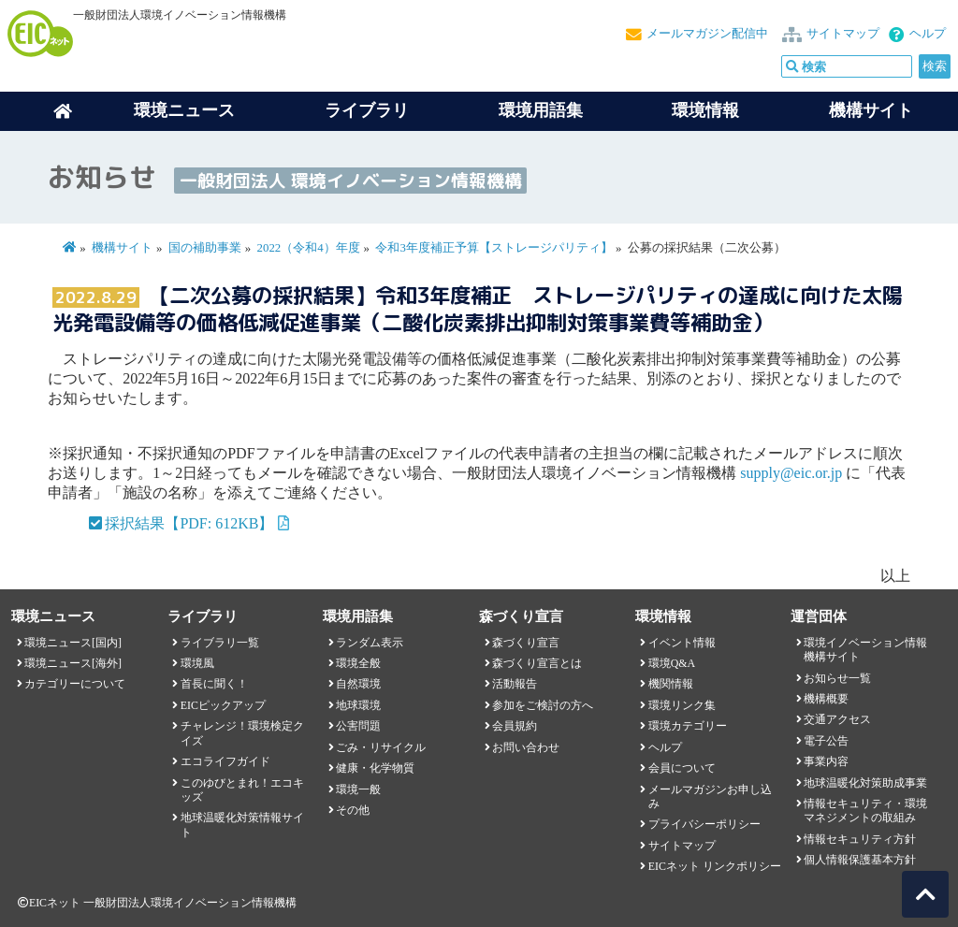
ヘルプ (927, 33)
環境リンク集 (682, 705)
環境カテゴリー (687, 725)
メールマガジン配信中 (707, 33)
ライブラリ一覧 (220, 642)
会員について (682, 768)
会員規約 (514, 725)
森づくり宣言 (525, 642)
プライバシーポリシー (704, 824)
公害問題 (358, 725)
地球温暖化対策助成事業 (865, 782)
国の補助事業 (204, 247)
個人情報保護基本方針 (860, 859)
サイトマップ (842, 33)
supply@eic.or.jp (791, 473)
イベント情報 (682, 642)
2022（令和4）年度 (308, 247)
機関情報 (670, 683)
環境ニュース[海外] (73, 663)
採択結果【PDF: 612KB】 (189, 523)
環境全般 (358, 663)
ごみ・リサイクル (381, 747)
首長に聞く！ (214, 683)
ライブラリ (367, 110)
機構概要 (826, 698)
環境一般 (358, 789)
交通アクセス (837, 719)
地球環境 (358, 705)
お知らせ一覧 (837, 678)
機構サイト (871, 110)
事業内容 (826, 761)
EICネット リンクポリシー (714, 866)
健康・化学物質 (375, 768)
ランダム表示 (369, 642)
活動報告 (514, 683)
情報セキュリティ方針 (860, 839)
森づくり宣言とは (537, 663)
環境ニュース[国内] (73, 642)
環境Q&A (671, 663)
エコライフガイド (225, 761)
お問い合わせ (525, 747)
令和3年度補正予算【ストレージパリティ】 (495, 247)
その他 (353, 810)
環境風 (197, 663)
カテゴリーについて (74, 683)
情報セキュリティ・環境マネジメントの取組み (865, 810)
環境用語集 (541, 110)
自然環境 (358, 683)
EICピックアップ (223, 705)
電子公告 (826, 740)
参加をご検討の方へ (542, 705)
